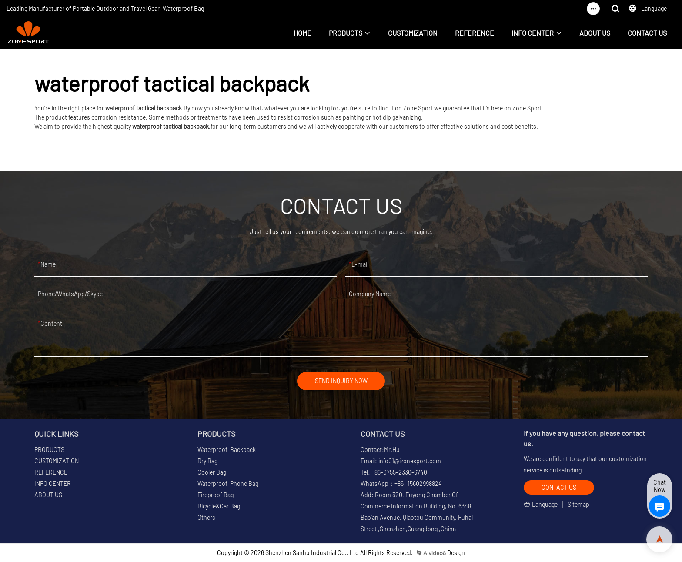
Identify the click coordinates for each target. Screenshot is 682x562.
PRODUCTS (345, 33)
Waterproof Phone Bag (227, 484)
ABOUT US (594, 33)
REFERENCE (474, 33)
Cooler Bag (211, 472)
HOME (302, 33)
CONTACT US (647, 33)
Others (206, 518)
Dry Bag (207, 461)
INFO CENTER (533, 33)
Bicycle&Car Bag (218, 506)
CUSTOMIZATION (413, 33)
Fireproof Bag (215, 495)
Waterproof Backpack (226, 450)
